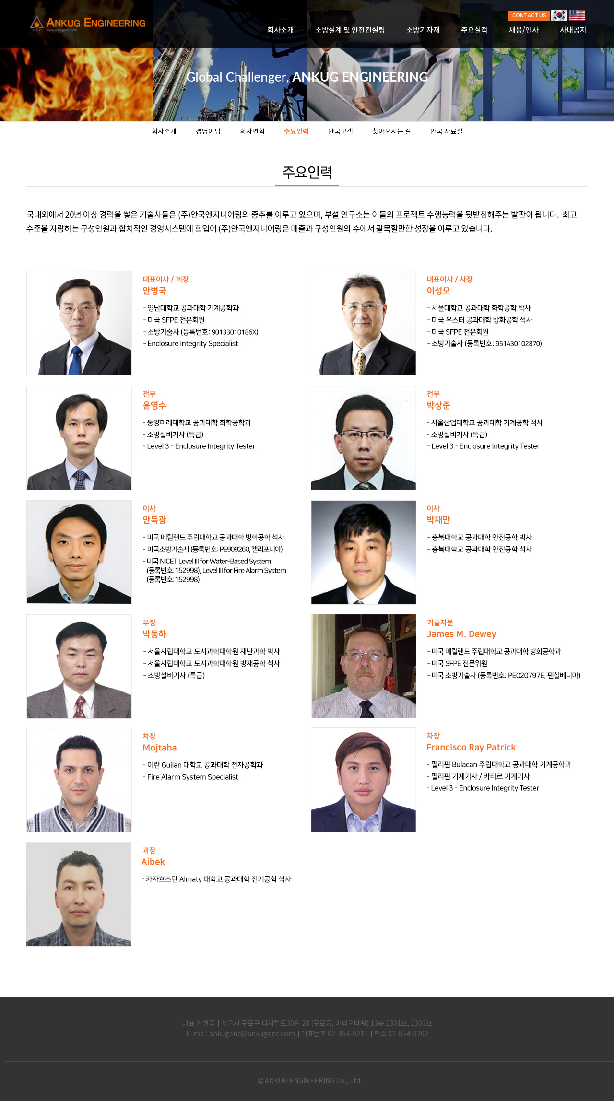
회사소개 (280, 30)
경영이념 (208, 132)
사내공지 (573, 30)
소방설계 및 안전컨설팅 (350, 30)
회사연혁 (252, 132)
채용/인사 (524, 30)
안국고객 (340, 132)
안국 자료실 (446, 132)
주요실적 (474, 30)
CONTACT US (529, 15)
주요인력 (296, 132)
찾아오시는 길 (391, 132)
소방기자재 (423, 30)
